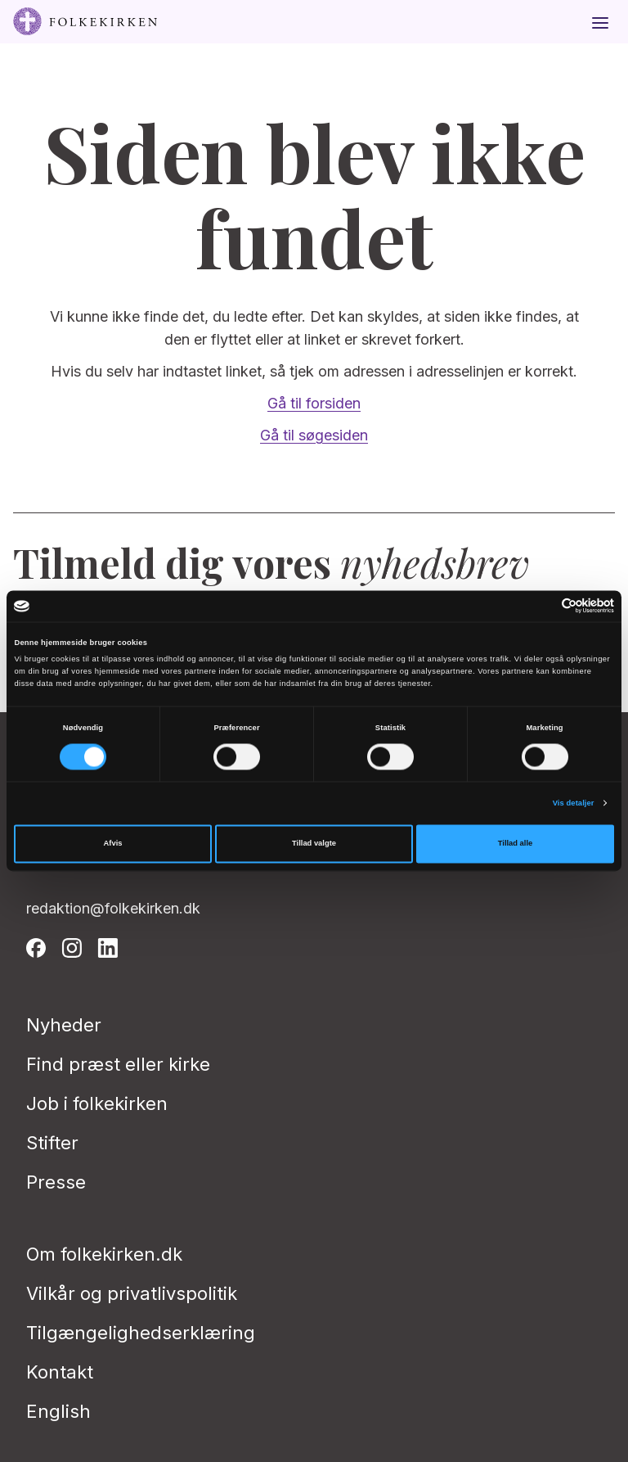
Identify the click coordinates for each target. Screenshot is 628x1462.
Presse (56, 1182)
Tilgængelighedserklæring (140, 1332)
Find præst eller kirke (118, 1064)
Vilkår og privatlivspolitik (131, 1293)
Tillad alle (515, 844)
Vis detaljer (573, 803)
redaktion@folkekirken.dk (113, 908)
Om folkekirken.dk (104, 1254)
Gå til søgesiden (314, 435)
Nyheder (63, 1025)
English (58, 1411)
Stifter (52, 1143)
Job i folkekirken (97, 1103)
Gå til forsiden (314, 403)
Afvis (113, 844)
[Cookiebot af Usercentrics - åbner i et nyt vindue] (542, 606)
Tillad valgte (314, 844)
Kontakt (59, 1372)
